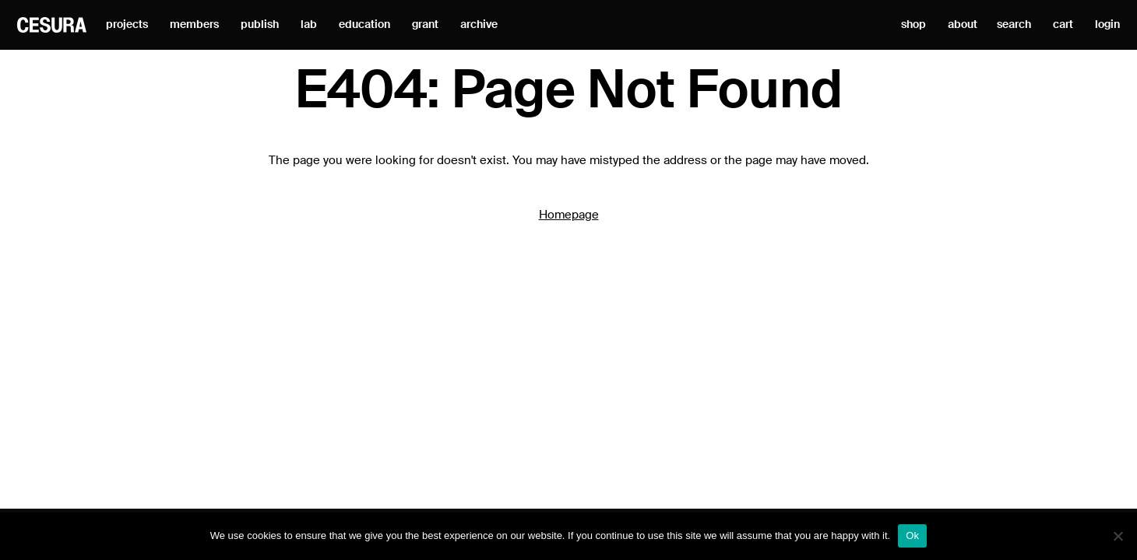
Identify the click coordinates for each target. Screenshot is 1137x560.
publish (260, 24)
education (364, 24)
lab (309, 24)
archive (479, 24)
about (962, 24)
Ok (912, 535)
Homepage (569, 215)
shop (913, 24)
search (1014, 24)
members (194, 24)
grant (425, 24)
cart (1063, 24)
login (1107, 24)
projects (127, 24)
